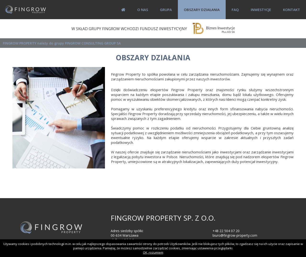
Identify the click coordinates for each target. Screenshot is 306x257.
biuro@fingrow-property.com (235, 235)
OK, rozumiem (153, 252)
